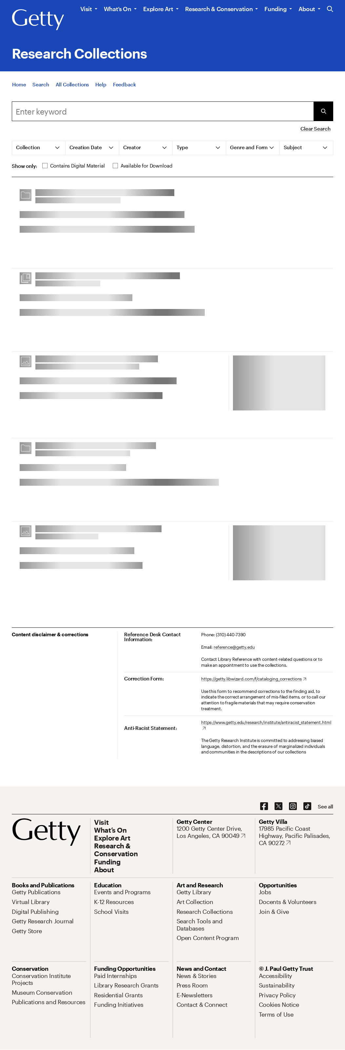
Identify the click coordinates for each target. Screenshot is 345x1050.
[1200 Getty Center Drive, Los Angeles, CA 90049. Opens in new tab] (214, 832)
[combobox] (163, 111)
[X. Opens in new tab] (278, 806)
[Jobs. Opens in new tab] (265, 892)
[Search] (40, 88)
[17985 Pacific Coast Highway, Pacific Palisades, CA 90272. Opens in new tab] (296, 835)
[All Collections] (72, 88)
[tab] (39, 148)
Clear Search (315, 129)
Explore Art (158, 8)
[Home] (19, 88)
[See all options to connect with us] (325, 806)
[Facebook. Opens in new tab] (264, 806)
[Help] (100, 88)
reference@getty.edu (234, 647)
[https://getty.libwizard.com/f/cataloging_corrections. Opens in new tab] (253, 679)
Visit (86, 8)
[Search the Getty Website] (330, 9)
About (306, 8)
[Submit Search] (323, 111)
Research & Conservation (219, 8)
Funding (275, 8)
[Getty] (38, 20)
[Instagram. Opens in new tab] (293, 806)
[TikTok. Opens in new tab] (307, 806)
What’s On (117, 8)
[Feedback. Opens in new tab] (124, 88)
